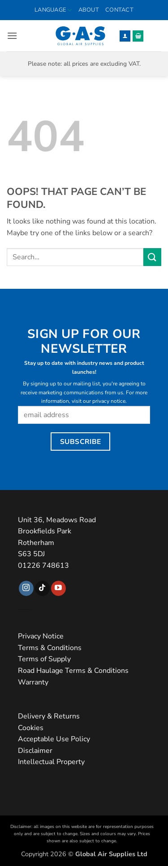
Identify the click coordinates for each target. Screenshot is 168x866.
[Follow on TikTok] (42, 588)
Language (53, 10)
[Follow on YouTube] (58, 588)
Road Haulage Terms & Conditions (73, 671)
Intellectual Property (51, 762)
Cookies (30, 728)
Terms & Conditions (50, 648)
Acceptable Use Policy (54, 739)
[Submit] (152, 257)
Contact (119, 10)
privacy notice (108, 401)
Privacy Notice (41, 636)
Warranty (33, 682)
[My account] (125, 36)
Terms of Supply (44, 659)
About (88, 10)
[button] (12, 35)
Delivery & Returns (49, 716)
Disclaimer (35, 751)
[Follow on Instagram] (26, 588)
